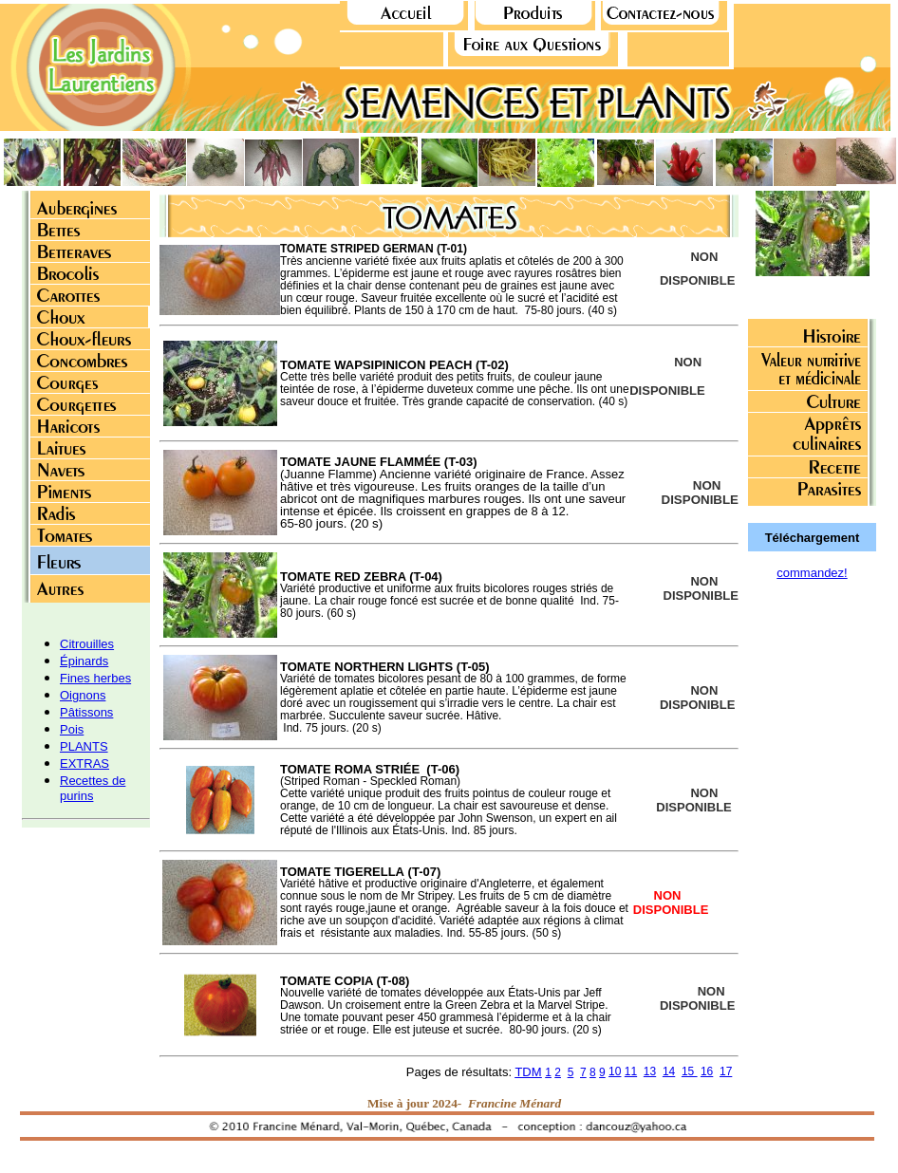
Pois (72, 729)
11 (631, 1071)
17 (726, 1071)
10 (614, 1071)
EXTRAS (84, 763)
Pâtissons (86, 712)
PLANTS (84, 746)
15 (690, 1071)
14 (669, 1071)
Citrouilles (87, 644)
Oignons (82, 695)
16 (707, 1071)
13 (650, 1071)
